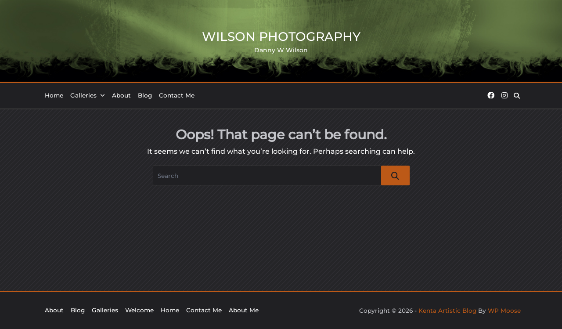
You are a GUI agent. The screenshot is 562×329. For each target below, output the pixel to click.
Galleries (87, 95)
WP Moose (504, 310)
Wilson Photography (281, 36)
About (121, 95)
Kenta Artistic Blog (447, 310)
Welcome (139, 310)
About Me (244, 310)
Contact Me (177, 95)
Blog (145, 95)
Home (54, 95)
